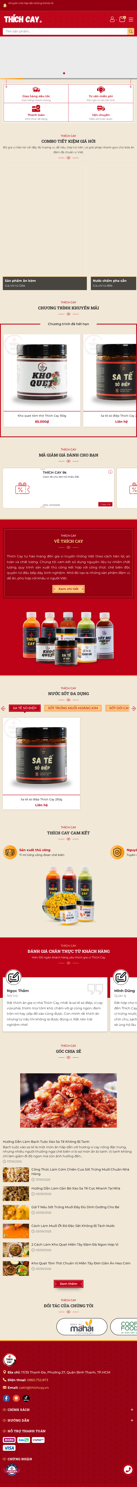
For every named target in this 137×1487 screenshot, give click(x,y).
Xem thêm (69, 1284)
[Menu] (131, 19)
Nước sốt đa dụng (68, 693)
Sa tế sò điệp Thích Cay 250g (41, 799)
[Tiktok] (26, 1398)
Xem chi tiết (68, 589)
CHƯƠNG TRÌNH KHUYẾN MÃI (68, 307)
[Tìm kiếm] (130, 31)
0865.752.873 (37, 1380)
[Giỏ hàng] (122, 19)
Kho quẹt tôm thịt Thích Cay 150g (42, 415)
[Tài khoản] (112, 19)
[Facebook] (6, 1398)
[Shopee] (16, 1398)
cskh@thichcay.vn (34, 1388)
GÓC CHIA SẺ (68, 1051)
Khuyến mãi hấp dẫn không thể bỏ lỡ (30, 3)
